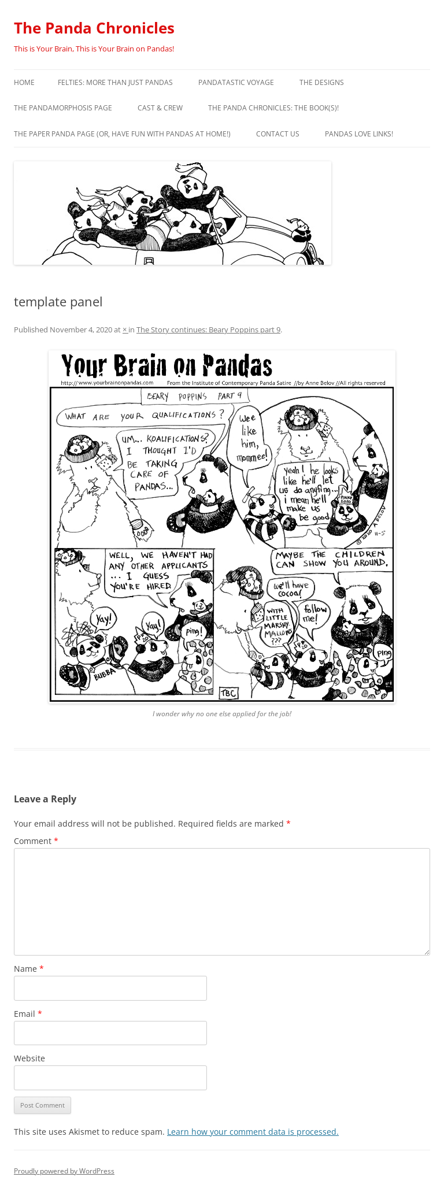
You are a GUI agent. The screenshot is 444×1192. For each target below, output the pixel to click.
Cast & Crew (160, 108)
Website (29, 1058)
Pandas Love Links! (359, 134)
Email (28, 1013)
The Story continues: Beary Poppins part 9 (208, 329)
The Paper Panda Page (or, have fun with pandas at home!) (122, 134)
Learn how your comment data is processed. (253, 1131)
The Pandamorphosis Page (63, 108)
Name (29, 968)
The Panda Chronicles (94, 27)
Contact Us (277, 134)
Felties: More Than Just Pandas (115, 82)
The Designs (321, 82)
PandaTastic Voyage (236, 82)
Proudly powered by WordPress (64, 1171)
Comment (36, 840)
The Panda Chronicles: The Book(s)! (273, 108)
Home (24, 82)
